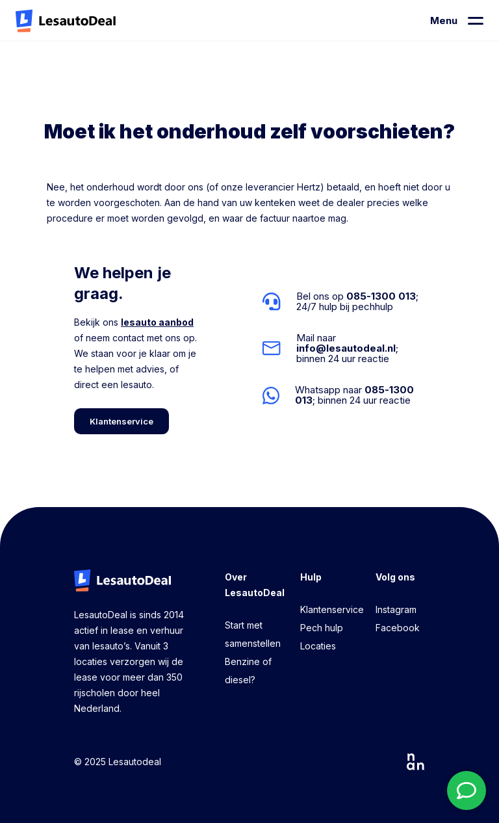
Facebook (398, 627)
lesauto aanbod (157, 322)
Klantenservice (332, 609)
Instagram (396, 609)
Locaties (318, 645)
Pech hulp (321, 627)
